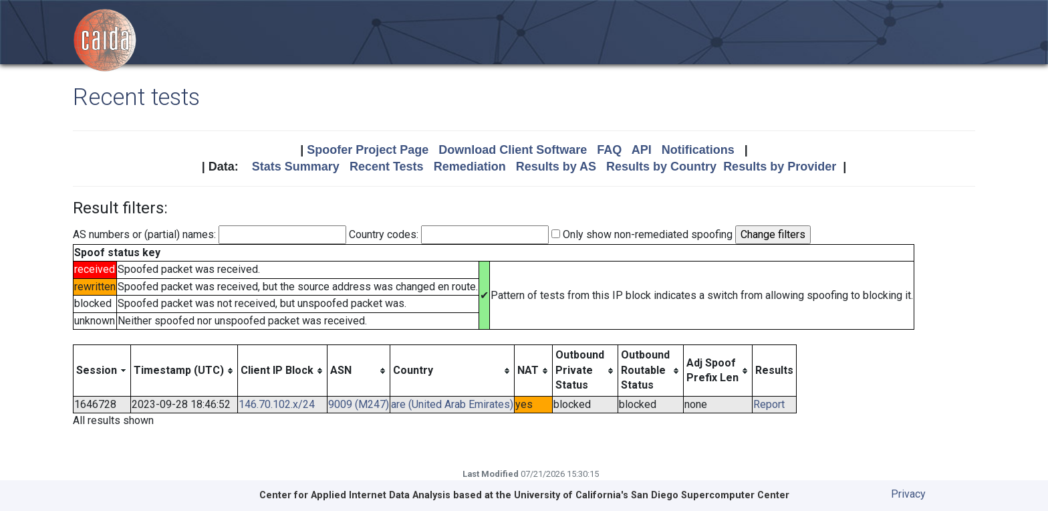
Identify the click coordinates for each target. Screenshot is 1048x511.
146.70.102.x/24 (277, 404)
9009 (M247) (358, 404)
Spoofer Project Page (367, 150)
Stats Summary (296, 166)
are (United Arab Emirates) (452, 404)
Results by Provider (779, 166)
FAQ (609, 150)
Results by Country (661, 166)
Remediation (470, 166)
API (642, 150)
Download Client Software (512, 150)
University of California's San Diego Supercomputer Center (651, 495)
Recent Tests (387, 166)
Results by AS (556, 166)
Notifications (698, 150)
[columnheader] (102, 370)
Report (769, 404)
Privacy (908, 494)
